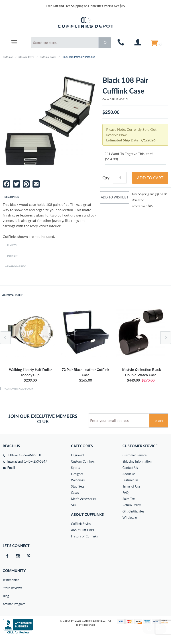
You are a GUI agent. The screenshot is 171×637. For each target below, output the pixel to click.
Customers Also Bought (20, 388)
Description (11, 197)
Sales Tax (128, 499)
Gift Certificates (133, 511)
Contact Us (130, 468)
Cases (75, 492)
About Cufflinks (87, 514)
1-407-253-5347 (35, 461)
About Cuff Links (82, 530)
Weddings (78, 480)
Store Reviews (6, 588)
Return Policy (131, 505)
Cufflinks (8, 57)
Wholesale (129, 517)
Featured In (130, 480)
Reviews (12, 245)
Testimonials (6, 580)
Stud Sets (77, 486)
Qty (106, 177)
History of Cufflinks (84, 536)
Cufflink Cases (48, 57)
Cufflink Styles (81, 524)
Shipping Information (137, 461)
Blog (6, 596)
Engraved (77, 455)
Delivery (12, 255)
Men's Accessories (83, 499)
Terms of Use (131, 486)
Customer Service (134, 455)
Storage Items (26, 57)
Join (159, 421)
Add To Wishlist (114, 197)
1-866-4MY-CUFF (31, 455)
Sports (75, 468)
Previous (5, 337)
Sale (74, 505)
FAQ (125, 492)
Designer (77, 474)
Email (11, 468)
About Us (128, 474)
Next (165, 337)
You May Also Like (12, 295)
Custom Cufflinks (83, 461)
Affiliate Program (6, 604)
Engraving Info (16, 266)
